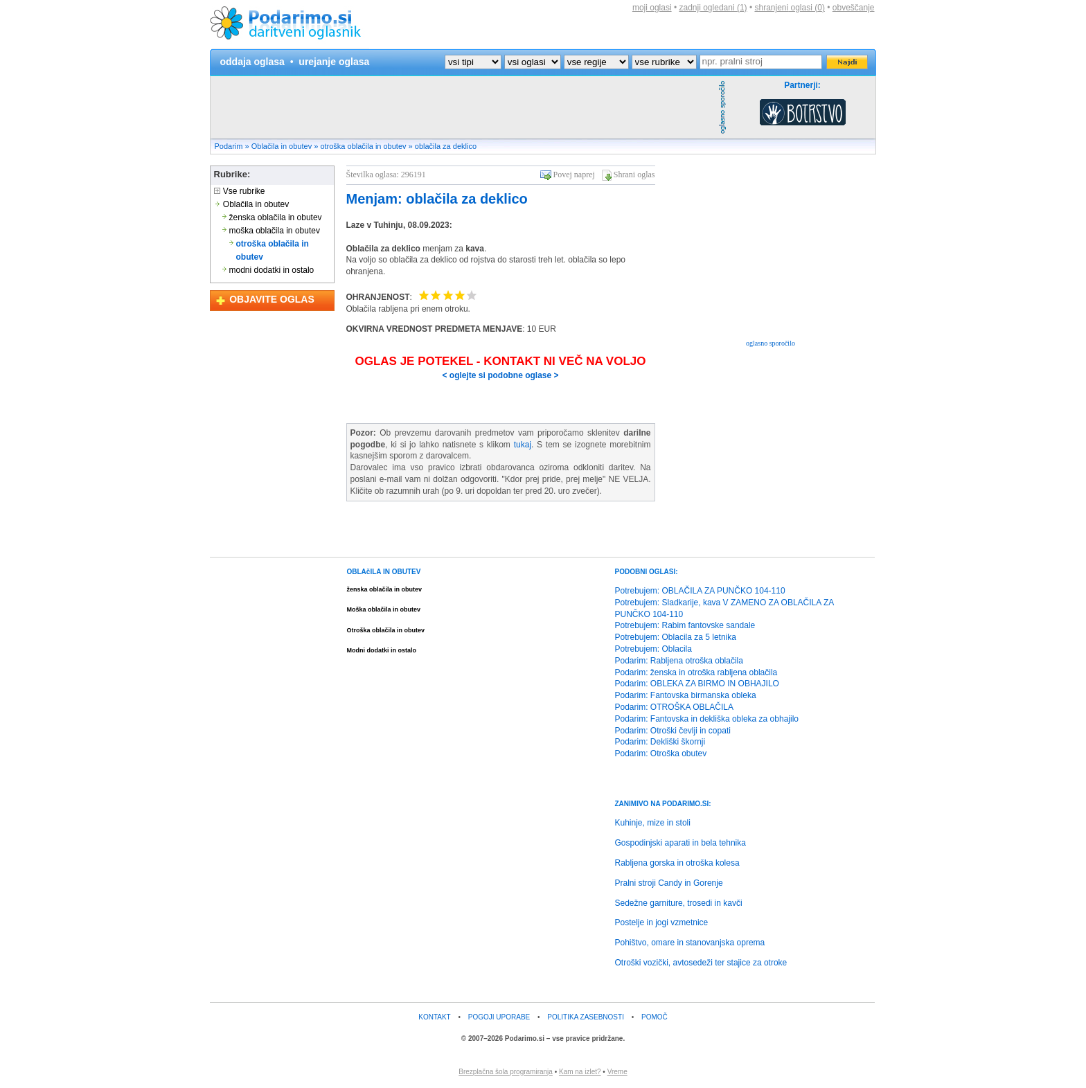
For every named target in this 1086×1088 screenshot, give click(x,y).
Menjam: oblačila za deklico (437, 198)
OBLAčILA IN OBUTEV (384, 572)
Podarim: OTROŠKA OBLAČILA (674, 707)
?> (532, 62)
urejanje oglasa (334, 61)
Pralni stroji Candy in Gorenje (669, 883)
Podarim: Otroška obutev (661, 753)
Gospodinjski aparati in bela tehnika (680, 843)
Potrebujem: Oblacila (653, 649)
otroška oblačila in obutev (363, 146)
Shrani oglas (634, 174)
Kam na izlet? (580, 1072)
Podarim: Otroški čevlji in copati (673, 730)
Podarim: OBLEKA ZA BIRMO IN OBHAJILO (697, 683)
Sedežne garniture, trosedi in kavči (678, 903)
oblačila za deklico (446, 146)
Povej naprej (574, 174)
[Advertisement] (463, 107)
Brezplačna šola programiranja (506, 1072)
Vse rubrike (239, 191)
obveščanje (854, 7)
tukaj (522, 444)
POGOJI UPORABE (499, 1017)
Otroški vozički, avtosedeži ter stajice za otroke (701, 962)
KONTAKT (434, 1017)
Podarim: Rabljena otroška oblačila (679, 661)
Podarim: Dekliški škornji (660, 742)
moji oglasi (652, 7)
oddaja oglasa (252, 61)
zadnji (713, 7)
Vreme (617, 1072)
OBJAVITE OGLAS (271, 299)
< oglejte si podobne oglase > (500, 375)
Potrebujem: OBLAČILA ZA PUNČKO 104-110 (700, 591)
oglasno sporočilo (770, 343)
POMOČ (654, 1017)
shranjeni (789, 7)
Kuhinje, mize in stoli (653, 823)
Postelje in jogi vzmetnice (662, 922)
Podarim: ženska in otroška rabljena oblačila (696, 672)
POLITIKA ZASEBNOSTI (585, 1017)
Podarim (229, 146)
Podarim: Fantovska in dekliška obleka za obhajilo (707, 719)
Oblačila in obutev (281, 146)
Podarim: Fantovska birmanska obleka (685, 695)
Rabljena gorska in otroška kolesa (677, 863)
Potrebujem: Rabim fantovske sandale (685, 625)
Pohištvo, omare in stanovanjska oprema (690, 942)
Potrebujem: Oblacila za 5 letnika (675, 637)
